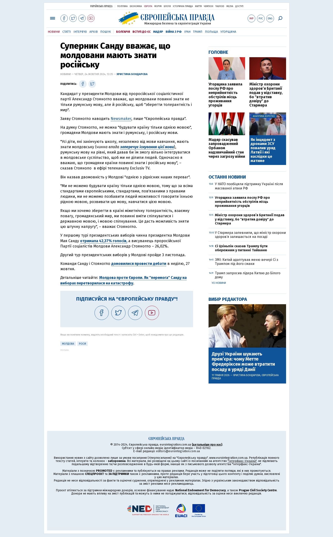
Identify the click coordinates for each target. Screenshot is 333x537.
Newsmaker (121, 118)
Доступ (239, 6)
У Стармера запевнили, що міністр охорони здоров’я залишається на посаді (250, 235)
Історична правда (183, 6)
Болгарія (123, 32)
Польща (211, 32)
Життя (198, 6)
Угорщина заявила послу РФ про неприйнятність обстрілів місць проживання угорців (225, 95)
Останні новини (227, 177)
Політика (122, 6)
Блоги (167, 6)
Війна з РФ (174, 32)
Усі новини (219, 282)
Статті (66, 32)
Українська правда (101, 6)
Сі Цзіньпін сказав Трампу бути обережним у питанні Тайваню (241, 248)
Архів (93, 32)
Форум (158, 6)
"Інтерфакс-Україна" (242, 461)
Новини (54, 32)
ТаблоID (219, 6)
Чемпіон (208, 6)
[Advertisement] (126, 381)
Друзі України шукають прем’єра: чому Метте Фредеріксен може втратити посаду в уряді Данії (243, 361)
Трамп (197, 32)
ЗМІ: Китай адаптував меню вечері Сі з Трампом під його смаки (246, 262)
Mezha (229, 6)
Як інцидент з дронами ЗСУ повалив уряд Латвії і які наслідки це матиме (263, 150)
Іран (187, 32)
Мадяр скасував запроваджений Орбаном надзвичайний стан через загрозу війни (227, 148)
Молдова (68, 343)
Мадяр (158, 32)
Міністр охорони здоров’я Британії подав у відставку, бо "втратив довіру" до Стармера (265, 95)
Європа (148, 6)
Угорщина (228, 32)
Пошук (105, 32)
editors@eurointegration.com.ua (178, 451)
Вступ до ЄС (142, 32)
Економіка (136, 6)
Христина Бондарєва (132, 74)
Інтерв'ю (80, 32)
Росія (82, 343)
